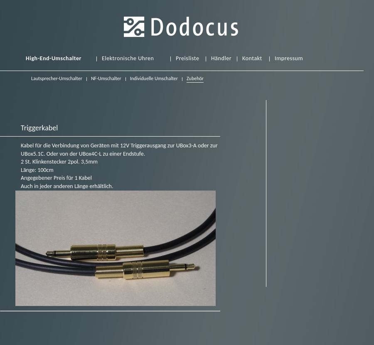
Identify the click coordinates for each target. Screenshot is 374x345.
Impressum (289, 58)
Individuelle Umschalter (154, 78)
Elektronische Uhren (128, 58)
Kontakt (252, 58)
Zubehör (195, 79)
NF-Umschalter (106, 78)
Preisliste (187, 58)
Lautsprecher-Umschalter (56, 78)
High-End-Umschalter (53, 58)
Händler (221, 58)
